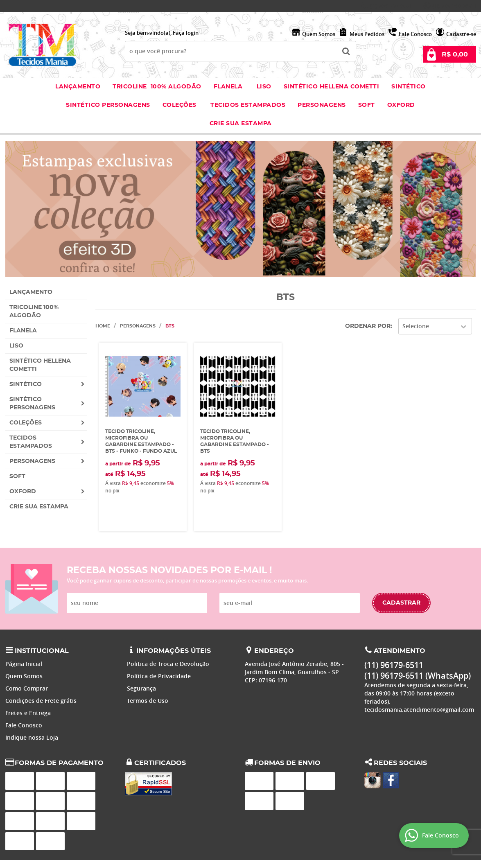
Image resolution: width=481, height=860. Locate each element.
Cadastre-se (461, 34)
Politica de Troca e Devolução (168, 664)
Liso (263, 87)
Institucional (42, 651)
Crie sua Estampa (241, 123)
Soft (366, 105)
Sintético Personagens (108, 105)
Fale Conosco (415, 34)
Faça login (186, 32)
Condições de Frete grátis (41, 700)
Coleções (181, 105)
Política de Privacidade (159, 676)
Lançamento (77, 87)
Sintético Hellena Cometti (331, 87)
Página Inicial (23, 664)
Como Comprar (26, 688)
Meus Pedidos (367, 34)
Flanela (228, 87)
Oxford (401, 105)
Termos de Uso (147, 700)
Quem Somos (318, 34)
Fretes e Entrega (28, 713)
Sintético (408, 87)
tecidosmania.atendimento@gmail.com (419, 709)
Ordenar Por (368, 326)
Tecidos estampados (247, 105)
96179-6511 (391, 6)
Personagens (322, 105)
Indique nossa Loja (31, 737)
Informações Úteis (173, 651)
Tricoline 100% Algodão (157, 87)
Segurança (141, 688)
